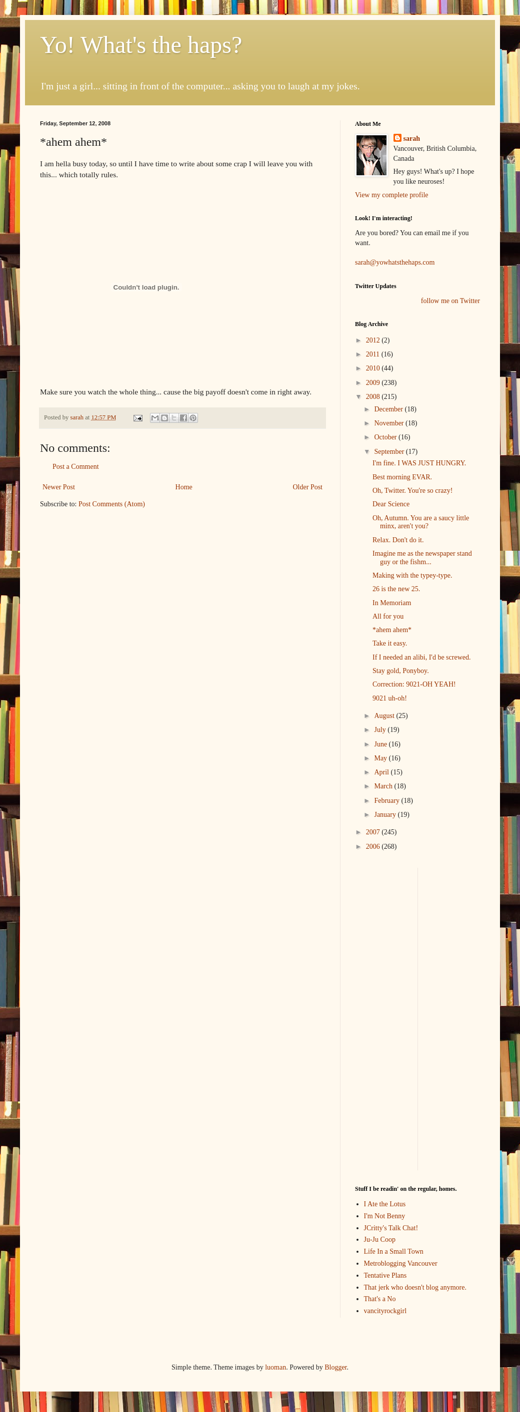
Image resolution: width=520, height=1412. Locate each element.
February (387, 800)
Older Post (308, 487)
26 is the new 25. (396, 589)
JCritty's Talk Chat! (391, 1228)
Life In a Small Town (394, 1251)
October (386, 437)
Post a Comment (75, 466)
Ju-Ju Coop (380, 1239)
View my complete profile (391, 195)
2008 (374, 396)
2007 (374, 832)
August (385, 715)
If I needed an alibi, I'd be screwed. (421, 657)
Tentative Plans (385, 1275)
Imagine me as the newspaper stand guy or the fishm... (422, 558)
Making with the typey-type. (412, 575)
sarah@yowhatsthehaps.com (394, 262)
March (384, 786)
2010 (374, 368)
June (381, 744)
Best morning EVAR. (402, 477)
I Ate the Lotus (385, 1204)
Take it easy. (389, 643)
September (390, 451)
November (390, 423)
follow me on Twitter (450, 301)
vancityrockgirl (385, 1311)
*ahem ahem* (392, 630)
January (386, 814)
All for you (388, 616)
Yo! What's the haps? (141, 44)
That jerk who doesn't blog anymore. (415, 1287)
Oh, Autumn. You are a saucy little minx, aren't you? (420, 522)
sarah (77, 417)
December (389, 409)
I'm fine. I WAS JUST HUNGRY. (419, 463)
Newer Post (58, 487)
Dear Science (391, 504)
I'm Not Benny (385, 1216)
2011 (374, 354)
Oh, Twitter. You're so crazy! (412, 490)
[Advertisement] (385, 1017)
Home (184, 487)
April (382, 772)
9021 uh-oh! (389, 698)
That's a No (380, 1299)
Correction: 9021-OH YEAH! (414, 684)
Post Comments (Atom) (111, 504)
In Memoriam (391, 603)
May (381, 758)
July (381, 729)
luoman (275, 1367)
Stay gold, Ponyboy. (400, 671)
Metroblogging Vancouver (401, 1263)
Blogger (335, 1367)
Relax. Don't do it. (398, 540)
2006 (374, 846)
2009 (374, 382)
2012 (374, 340)
